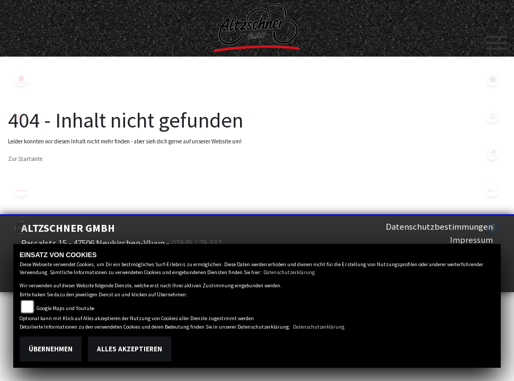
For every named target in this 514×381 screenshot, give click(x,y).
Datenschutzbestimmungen (439, 226)
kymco (21, 116)
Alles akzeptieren (129, 348)
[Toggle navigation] (496, 38)
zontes (21, 227)
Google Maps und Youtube (65, 308)
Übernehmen (51, 348)
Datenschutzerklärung (289, 272)
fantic (21, 190)
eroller (21, 153)
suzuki (21, 79)
